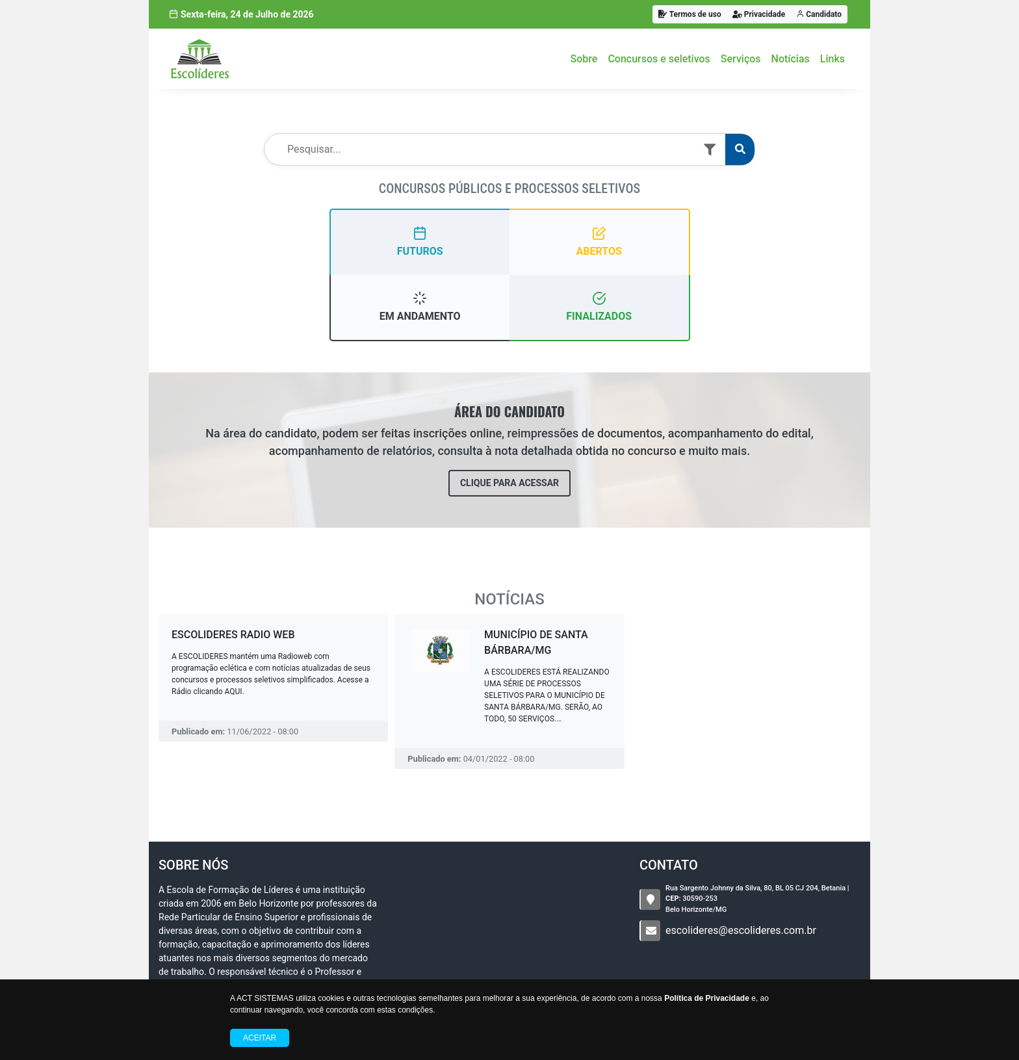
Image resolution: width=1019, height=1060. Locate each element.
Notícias (790, 59)
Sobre (584, 59)
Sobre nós (193, 865)
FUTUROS (420, 241)
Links (832, 59)
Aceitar (259, 1037)
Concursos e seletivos (659, 59)
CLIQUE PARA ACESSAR (509, 483)
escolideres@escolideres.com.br (740, 930)
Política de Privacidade (706, 998)
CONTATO (668, 865)
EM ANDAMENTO (420, 306)
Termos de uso (689, 14)
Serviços (741, 59)
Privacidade (759, 14)
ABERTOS (599, 241)
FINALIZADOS (599, 306)
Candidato (819, 14)
